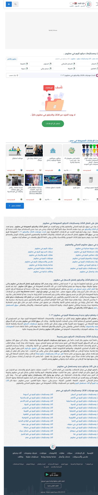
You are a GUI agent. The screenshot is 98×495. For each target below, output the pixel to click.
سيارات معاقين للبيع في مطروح (84, 255)
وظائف (16, 457)
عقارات (58, 453)
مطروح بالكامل (8, 59)
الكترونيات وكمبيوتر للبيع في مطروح (82, 258)
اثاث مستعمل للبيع (78, 383)
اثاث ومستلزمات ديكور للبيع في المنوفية (33, 418)
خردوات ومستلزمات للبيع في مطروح (82, 262)
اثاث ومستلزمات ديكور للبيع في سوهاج (81, 431)
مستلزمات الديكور (26, 324)
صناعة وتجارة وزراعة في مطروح (37, 265)
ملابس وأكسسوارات (76, 457)
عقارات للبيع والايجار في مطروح (37, 255)
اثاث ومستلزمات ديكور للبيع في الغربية (34, 411)
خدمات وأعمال (60, 457)
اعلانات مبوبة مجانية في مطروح (84, 249)
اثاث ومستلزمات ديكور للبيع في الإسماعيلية (79, 401)
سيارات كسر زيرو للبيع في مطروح (36, 252)
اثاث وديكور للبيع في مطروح (85, 265)
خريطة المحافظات (14, 464)
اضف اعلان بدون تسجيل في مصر (78, 289)
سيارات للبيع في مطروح (40, 249)
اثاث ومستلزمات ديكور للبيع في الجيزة (34, 404)
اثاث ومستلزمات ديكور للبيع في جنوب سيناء (79, 428)
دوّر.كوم (39, 492)
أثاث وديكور (13, 453)
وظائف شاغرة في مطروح (39, 272)
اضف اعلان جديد (49, 486)
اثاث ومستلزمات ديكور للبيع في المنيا (82, 421)
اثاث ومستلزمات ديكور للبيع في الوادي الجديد (31, 421)
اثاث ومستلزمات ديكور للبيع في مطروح (81, 268)
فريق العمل (60, 464)
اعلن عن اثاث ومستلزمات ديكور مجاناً (46, 354)
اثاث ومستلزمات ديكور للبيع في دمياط (34, 428)
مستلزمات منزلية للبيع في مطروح (36, 268)
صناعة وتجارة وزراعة (44, 457)
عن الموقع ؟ (85, 464)
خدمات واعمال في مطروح (86, 272)
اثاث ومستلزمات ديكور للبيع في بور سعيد (33, 424)
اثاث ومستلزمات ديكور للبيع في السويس (33, 408)
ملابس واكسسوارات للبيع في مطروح (35, 262)
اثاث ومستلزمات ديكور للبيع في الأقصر (81, 398)
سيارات (66, 453)
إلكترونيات (49, 453)
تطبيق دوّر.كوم (27, 348)
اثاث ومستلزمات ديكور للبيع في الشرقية (81, 411)
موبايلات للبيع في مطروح (39, 258)
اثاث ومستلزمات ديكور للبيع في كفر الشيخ (33, 434)
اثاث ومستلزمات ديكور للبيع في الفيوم (81, 414)
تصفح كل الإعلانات (49, 124)
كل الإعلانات (76, 453)
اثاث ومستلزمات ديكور (80, 59)
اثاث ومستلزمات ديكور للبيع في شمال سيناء (32, 431)
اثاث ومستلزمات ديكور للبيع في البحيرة (81, 404)
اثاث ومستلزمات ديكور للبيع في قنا (82, 434)
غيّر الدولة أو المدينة (73, 464)
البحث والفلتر (38, 464)
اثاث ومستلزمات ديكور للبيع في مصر (35, 438)
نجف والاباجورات (88, 327)
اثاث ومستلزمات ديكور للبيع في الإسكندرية (32, 398)
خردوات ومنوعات (26, 453)
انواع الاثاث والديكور (88, 229)
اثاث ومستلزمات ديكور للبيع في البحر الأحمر (32, 401)
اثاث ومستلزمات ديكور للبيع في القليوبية (80, 418)
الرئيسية (86, 453)
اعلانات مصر (92, 59)
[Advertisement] (49, 30)
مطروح (69, 59)
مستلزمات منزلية (28, 457)
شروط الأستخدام (49, 464)
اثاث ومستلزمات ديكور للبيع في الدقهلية (80, 408)
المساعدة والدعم (52, 467)
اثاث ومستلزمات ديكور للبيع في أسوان (81, 395)
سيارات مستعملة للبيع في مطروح (83, 252)
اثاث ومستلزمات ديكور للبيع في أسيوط (34, 395)
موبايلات (39, 453)
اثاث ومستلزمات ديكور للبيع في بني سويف (79, 424)
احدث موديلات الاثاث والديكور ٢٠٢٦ (28, 232)
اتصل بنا (42, 467)
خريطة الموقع (27, 464)
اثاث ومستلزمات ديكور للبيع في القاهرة (34, 414)
